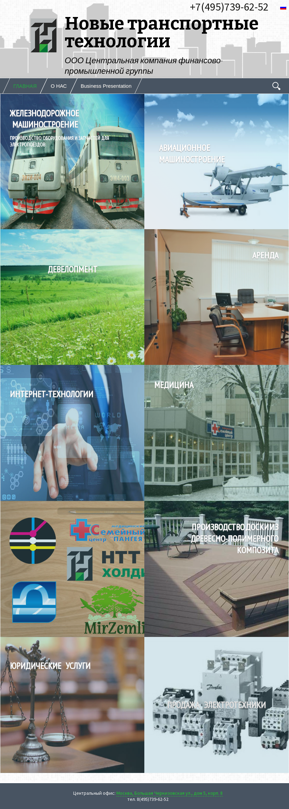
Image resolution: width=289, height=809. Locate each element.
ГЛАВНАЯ (25, 86)
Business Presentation (106, 86)
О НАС (59, 86)
